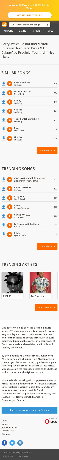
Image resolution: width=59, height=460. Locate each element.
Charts (22, 31)
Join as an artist (9, 427)
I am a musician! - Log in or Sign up (29, 409)
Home (5, 420)
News (4, 424)
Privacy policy (22, 456)
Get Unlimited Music (29, 15)
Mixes (50, 31)
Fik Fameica (37, 296)
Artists (36, 31)
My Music (8, 31)
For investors (8, 430)
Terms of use (7, 456)
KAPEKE (7, 296)
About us (6, 434)
